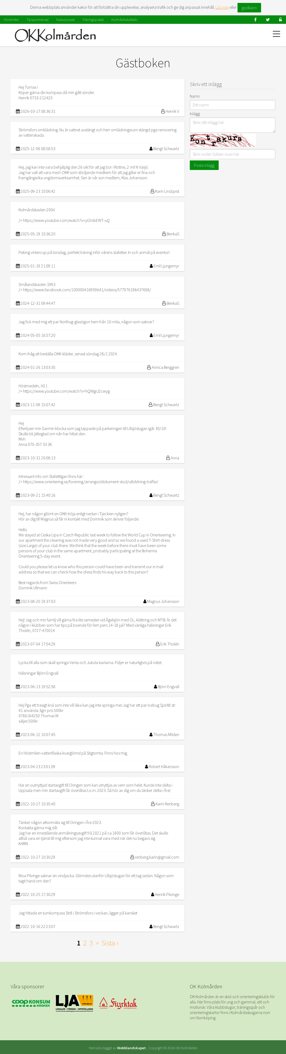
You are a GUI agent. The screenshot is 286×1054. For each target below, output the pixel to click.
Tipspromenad (38, 19)
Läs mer (222, 7)
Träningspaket (93, 19)
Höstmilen (11, 19)
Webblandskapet (131, 1048)
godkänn (249, 7)
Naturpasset (65, 19)
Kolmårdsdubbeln (124, 19)
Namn (195, 96)
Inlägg (195, 113)
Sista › (110, 942)
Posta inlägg (204, 165)
